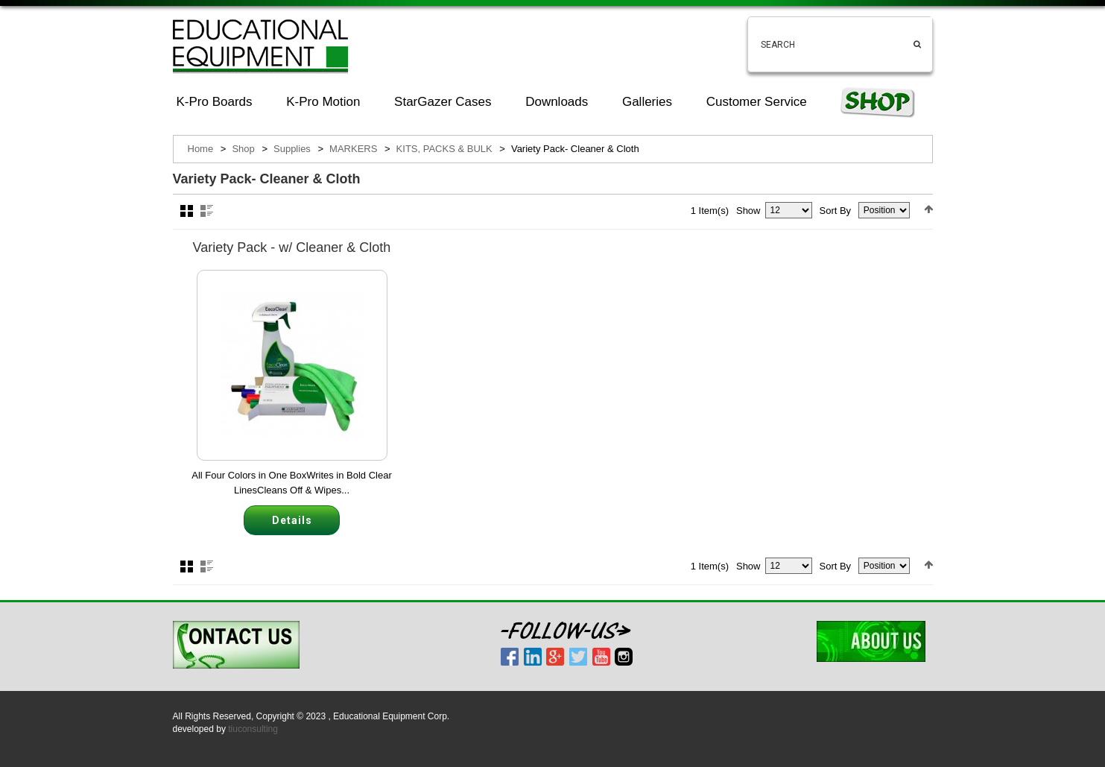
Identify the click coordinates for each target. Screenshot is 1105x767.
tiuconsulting (253, 729)
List (206, 211)
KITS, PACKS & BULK (444, 148)
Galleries (647, 102)
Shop (243, 148)
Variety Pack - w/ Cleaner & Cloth (292, 247)
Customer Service (756, 102)
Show (748, 210)
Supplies (292, 148)
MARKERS (353, 148)
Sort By (836, 210)
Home (201, 148)
